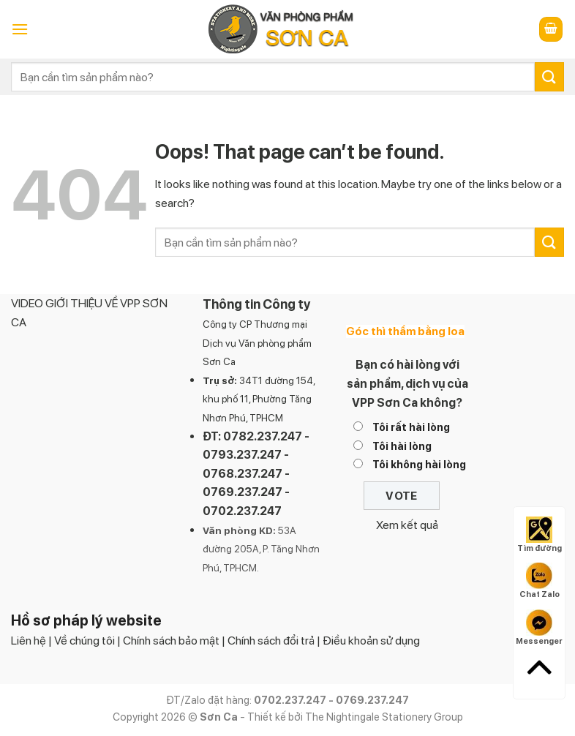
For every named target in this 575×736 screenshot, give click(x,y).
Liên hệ (28, 640)
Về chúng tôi (84, 640)
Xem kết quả (407, 525)
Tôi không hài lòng (419, 464)
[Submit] (549, 76)
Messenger (539, 627)
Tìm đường (539, 535)
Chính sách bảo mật (171, 640)
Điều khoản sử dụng (371, 640)
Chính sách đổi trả (271, 640)
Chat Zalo (539, 581)
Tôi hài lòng (402, 446)
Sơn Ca (219, 361)
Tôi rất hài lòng (411, 427)
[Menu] (20, 29)
